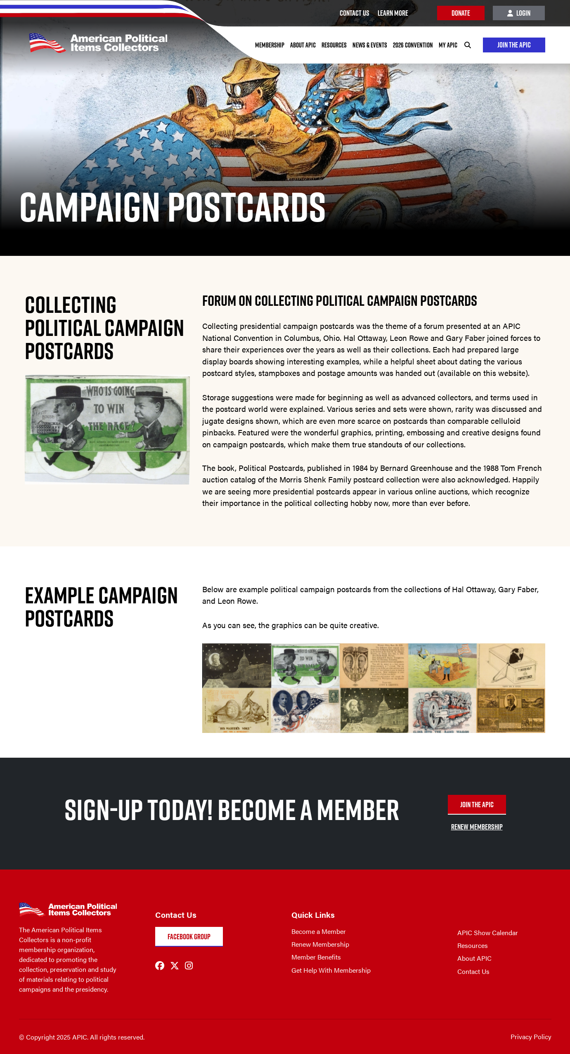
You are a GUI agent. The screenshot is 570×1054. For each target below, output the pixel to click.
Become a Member (318, 931)
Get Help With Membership (331, 970)
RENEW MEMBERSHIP (477, 827)
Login (518, 13)
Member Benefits (316, 957)
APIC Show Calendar (487, 932)
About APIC (302, 45)
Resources (333, 45)
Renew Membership (320, 944)
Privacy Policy (531, 1036)
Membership (269, 45)
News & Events (369, 45)
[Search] (467, 45)
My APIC (447, 45)
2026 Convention (413, 45)
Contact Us (473, 971)
